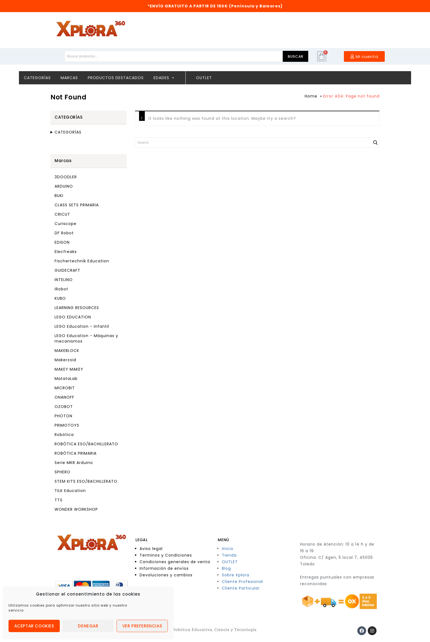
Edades (164, 77)
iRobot (61, 289)
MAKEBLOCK (67, 350)
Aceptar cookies (34, 626)
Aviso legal (151, 548)
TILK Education (70, 490)
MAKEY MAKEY (69, 369)
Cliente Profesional (242, 581)
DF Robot (64, 233)
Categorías (37, 77)
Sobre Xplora (235, 575)
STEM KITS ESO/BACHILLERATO (86, 481)
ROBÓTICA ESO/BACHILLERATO (86, 444)
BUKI (59, 195)
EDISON (62, 242)
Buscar (295, 56)
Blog (226, 568)
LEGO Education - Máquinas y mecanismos (86, 338)
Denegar (88, 626)
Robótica (64, 434)
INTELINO (64, 279)
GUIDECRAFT (67, 270)
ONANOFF (64, 397)
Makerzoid (65, 360)
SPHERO (62, 472)
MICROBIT (65, 388)
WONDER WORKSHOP (76, 509)
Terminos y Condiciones (166, 555)
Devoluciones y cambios (166, 575)
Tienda (229, 555)
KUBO (60, 298)
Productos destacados (116, 77)
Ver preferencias (142, 626)
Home (311, 96)
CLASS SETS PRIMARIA (77, 205)
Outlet (204, 77)
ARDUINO (64, 186)
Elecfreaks (66, 251)
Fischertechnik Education (82, 261)
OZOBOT (64, 406)
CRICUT (62, 214)
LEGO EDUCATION (73, 317)
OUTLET (230, 562)
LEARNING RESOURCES (77, 307)
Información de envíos (164, 568)
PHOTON (63, 416)
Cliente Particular (241, 588)
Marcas (69, 77)
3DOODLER (66, 177)
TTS (59, 500)
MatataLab (66, 378)
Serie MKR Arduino (74, 462)
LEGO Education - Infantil (82, 326)
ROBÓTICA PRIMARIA (76, 453)
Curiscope (66, 223)
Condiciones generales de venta (175, 562)
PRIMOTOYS (67, 425)
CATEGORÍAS (68, 132)
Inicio (227, 548)
